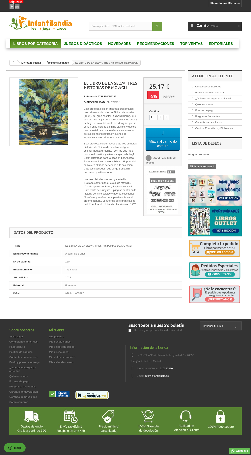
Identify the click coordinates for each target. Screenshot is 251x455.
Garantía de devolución (208, 122)
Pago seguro (17, 346)
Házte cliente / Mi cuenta (225, 3)
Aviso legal (16, 336)
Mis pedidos (56, 336)
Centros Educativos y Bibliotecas (214, 128)
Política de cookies (21, 351)
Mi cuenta (56, 330)
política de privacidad (169, 330)
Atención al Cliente (212, 76)
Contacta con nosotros (208, 86)
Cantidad (154, 111)
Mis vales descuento (61, 362)
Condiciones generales (23, 341)
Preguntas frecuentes (207, 116)
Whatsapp (239, 451)
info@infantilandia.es (157, 375)
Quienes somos (204, 104)
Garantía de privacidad (23, 396)
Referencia (90, 96)
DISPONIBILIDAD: (95, 102)
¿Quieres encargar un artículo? (213, 98)
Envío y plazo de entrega (209, 92)
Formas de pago (204, 110)
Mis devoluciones (59, 341)
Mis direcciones (59, 351)
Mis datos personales (62, 357)
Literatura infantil (31, 62)
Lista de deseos (206, 143)
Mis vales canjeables (61, 346)
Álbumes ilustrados (58, 62)
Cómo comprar (18, 402)
